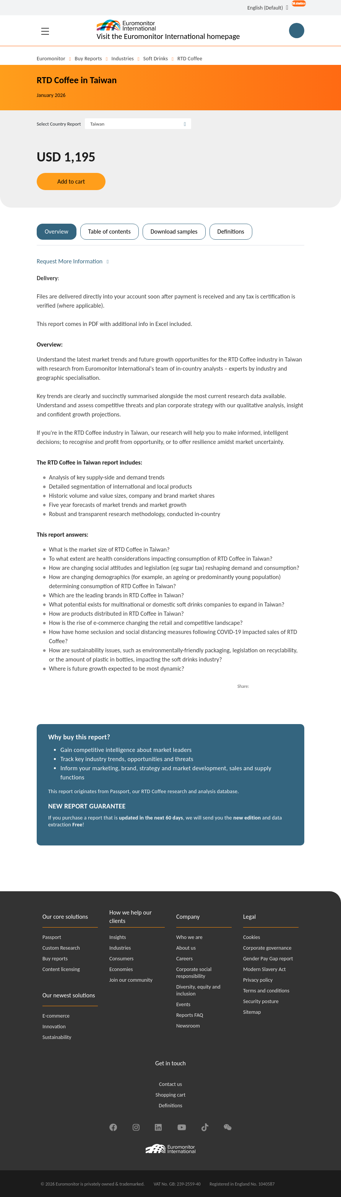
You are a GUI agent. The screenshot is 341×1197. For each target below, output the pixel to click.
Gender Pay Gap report (268, 958)
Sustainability (56, 1037)
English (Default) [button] (265, 8)
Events (183, 1004)
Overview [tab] (56, 231)
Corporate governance (267, 948)
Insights (117, 937)
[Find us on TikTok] (204, 1126)
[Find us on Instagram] (136, 1126)
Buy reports (88, 58)
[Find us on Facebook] (113, 1126)
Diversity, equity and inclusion (198, 990)
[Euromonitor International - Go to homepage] (168, 30)
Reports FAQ (189, 1015)
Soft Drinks (155, 58)
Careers (184, 958)
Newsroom (188, 1026)
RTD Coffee (189, 58)
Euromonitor (51, 58)
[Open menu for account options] (296, 8)
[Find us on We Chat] (228, 1126)
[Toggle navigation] (45, 30)
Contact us (170, 1084)
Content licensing (61, 969)
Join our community (131, 980)
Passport (51, 937)
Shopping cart (170, 1095)
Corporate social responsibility (193, 972)
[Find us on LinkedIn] (158, 1126)
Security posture (261, 1001)
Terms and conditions (266, 990)
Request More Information (69, 261)
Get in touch (170, 1063)
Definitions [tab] (231, 231)
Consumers (121, 958)
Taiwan (97, 124)
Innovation (54, 1026)
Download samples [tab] (174, 231)
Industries (123, 58)
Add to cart (71, 181)
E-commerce (56, 1016)
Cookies (251, 937)
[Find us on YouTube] (181, 1126)
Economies (121, 969)
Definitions (170, 1105)
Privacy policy (258, 980)
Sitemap (252, 1012)
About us (186, 948)
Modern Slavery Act (264, 969)
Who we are (189, 937)
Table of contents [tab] (109, 231)
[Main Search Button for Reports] (296, 30)
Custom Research (61, 948)
